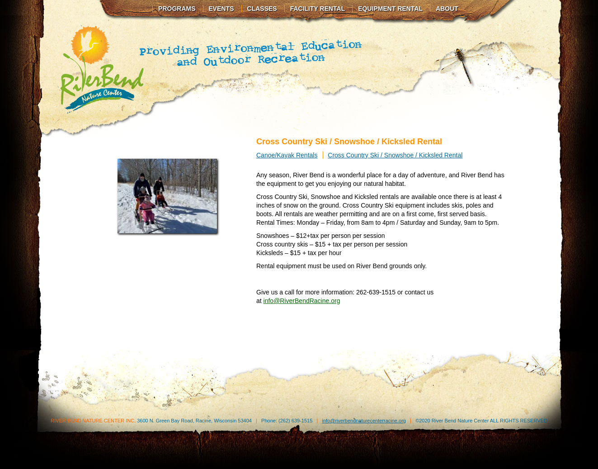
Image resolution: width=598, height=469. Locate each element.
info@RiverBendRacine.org (302, 300)
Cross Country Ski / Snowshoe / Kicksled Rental (395, 155)
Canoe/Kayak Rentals (286, 155)
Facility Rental (317, 8)
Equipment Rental (390, 8)
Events (221, 8)
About (447, 8)
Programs (176, 8)
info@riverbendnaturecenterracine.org (363, 420)
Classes (262, 8)
